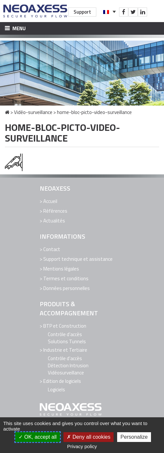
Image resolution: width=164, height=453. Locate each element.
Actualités (54, 220)
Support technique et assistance (78, 259)
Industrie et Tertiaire (65, 350)
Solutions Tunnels (67, 341)
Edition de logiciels (62, 381)
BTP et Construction (64, 326)
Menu (15, 28)
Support (82, 12)
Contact (51, 249)
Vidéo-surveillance (33, 112)
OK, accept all (38, 437)
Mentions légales (61, 268)
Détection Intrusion (68, 365)
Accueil (50, 201)
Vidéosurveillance (66, 372)
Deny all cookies (88, 437)
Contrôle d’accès (65, 334)
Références (55, 211)
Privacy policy (82, 446)
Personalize (134, 437)
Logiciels (56, 389)
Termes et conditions (66, 278)
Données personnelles (66, 288)
